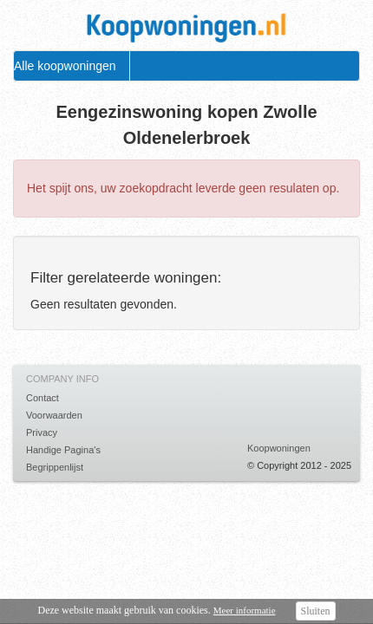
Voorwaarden (54, 415)
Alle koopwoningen (65, 66)
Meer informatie (244, 610)
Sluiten (315, 611)
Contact (42, 398)
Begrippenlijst (54, 467)
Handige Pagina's (63, 450)
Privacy (41, 432)
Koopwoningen (279, 448)
